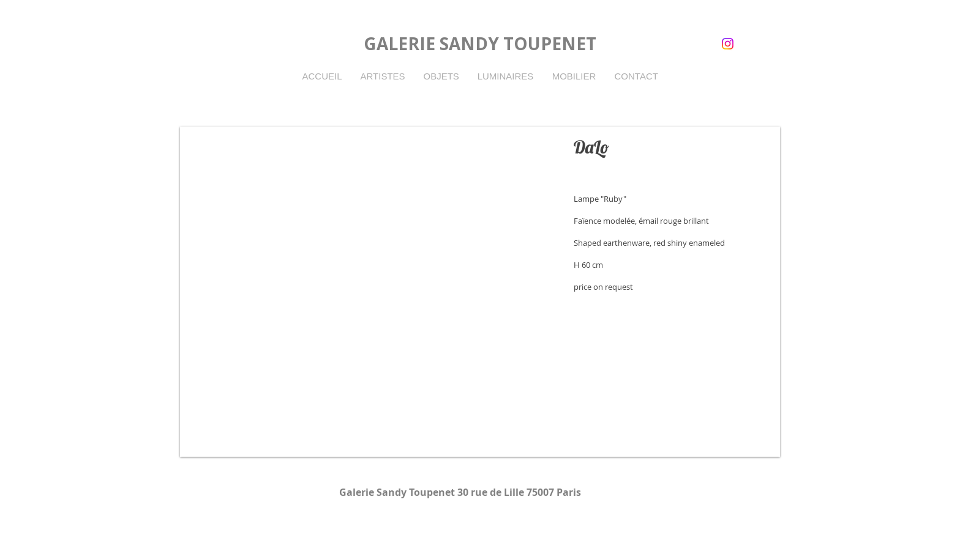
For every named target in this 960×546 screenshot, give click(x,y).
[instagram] (727, 43)
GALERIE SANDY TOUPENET (480, 43)
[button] (480, 292)
